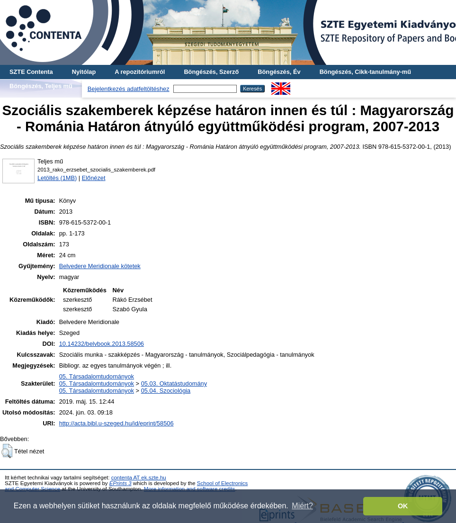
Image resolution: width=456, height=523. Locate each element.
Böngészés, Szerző (211, 71)
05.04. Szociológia (166, 390)
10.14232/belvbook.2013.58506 (101, 343)
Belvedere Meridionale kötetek (100, 266)
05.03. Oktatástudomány (174, 383)
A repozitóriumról (140, 71)
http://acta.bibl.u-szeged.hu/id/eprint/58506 (116, 423)
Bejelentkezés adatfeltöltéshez (129, 88)
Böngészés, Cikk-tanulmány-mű (365, 71)
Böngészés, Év (279, 71)
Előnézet (94, 177)
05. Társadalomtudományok (96, 376)
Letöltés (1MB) (57, 177)
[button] (6, 451)
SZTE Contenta (31, 71)
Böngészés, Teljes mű (40, 86)
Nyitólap (84, 71)
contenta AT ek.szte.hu (138, 477)
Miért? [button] (302, 506)
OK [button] (403, 506)
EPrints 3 (120, 483)
